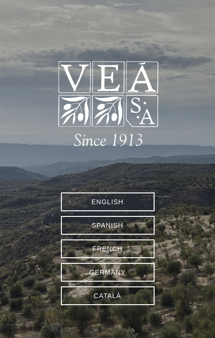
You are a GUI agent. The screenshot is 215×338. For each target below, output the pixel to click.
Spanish (107, 225)
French (107, 249)
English (107, 202)
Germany (107, 272)
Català (107, 296)
